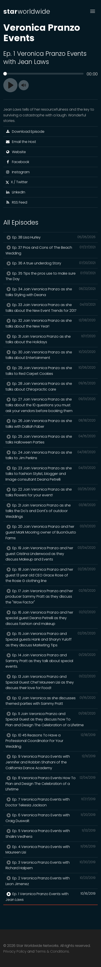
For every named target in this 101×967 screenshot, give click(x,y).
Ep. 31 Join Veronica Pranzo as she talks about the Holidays (50, 339)
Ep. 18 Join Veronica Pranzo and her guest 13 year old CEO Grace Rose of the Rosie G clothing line (50, 575)
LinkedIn (15, 192)
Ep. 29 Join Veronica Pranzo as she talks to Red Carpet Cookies (50, 370)
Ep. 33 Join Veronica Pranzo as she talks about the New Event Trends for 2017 (50, 307)
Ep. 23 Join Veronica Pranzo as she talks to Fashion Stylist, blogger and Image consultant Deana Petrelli (50, 473)
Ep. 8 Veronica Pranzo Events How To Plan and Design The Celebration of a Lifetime (50, 783)
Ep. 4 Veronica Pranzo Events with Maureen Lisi (50, 849)
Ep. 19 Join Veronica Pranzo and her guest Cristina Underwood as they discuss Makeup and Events (50, 553)
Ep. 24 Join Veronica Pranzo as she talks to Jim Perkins (50, 455)
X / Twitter (17, 182)
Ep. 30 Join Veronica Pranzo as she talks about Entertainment (50, 354)
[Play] (10, 85)
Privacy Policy (15, 951)
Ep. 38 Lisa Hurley (50, 237)
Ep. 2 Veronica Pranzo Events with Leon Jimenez (50, 880)
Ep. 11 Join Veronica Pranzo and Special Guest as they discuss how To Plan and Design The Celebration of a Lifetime (50, 719)
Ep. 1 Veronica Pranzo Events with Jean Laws (50, 896)
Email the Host (21, 141)
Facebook (17, 161)
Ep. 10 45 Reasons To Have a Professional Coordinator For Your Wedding (50, 740)
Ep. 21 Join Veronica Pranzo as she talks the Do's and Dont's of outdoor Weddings (50, 511)
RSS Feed (16, 202)
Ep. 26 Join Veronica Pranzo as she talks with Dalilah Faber (50, 423)
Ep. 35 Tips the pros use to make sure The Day (50, 276)
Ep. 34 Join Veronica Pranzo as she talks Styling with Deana (50, 291)
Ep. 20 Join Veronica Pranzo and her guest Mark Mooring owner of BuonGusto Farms (50, 532)
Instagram (18, 172)
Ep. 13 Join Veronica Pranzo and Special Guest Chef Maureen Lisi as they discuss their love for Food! (50, 682)
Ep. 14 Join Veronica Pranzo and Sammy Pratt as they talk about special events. (50, 660)
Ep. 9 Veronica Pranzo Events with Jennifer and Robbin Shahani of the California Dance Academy (50, 762)
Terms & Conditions (52, 951)
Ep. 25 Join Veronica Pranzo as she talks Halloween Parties (50, 439)
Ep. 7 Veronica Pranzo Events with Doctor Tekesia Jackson (50, 802)
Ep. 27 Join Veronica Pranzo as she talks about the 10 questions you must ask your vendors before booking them (50, 405)
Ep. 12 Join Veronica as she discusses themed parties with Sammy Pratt (50, 700)
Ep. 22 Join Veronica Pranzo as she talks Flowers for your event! (50, 492)
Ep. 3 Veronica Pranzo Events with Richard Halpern (50, 865)
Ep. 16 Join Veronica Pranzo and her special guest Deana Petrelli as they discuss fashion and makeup (50, 618)
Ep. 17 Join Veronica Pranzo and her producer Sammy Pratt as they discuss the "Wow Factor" (50, 596)
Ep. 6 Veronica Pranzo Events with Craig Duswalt (50, 817)
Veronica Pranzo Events (41, 32)
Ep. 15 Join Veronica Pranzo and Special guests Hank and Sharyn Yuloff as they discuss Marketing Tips (50, 639)
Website (16, 151)
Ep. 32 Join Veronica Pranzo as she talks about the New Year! (50, 323)
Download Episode (25, 131)
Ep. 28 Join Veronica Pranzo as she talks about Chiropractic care (50, 386)
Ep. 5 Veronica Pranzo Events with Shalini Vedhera (50, 833)
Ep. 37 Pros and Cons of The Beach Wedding (50, 250)
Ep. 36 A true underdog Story (50, 263)
